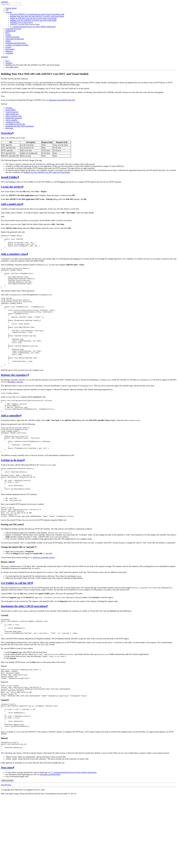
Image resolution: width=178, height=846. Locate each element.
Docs (7, 61)
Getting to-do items (12, 122)
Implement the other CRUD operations (19, 126)
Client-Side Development (14, 39)
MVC (7, 33)
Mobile (8, 41)
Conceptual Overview (13, 29)
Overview (9, 108)
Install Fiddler (10, 110)
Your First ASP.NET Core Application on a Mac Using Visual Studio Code (37, 14)
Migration (9, 51)
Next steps (9, 128)
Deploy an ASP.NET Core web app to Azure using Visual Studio (33, 18)
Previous (8, 835)
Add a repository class (13, 116)
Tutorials (8, 12)
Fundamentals (10, 31)
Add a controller (11, 120)
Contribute (9, 53)
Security (8, 47)
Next (3, 835)
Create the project (11, 112)
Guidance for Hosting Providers (17, 45)
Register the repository (13, 118)
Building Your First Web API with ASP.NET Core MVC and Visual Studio (37, 16)
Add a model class (12, 114)
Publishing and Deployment (15, 43)
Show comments (7, 831)
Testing (8, 35)
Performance (10, 49)
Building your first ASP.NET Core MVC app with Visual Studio (33, 20)
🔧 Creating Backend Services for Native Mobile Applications (33, 27)
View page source (11, 67)
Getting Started (10, 8)
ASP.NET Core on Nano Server (21, 22)
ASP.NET (4, 2)
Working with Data (12, 37)
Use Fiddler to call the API (15, 124)
